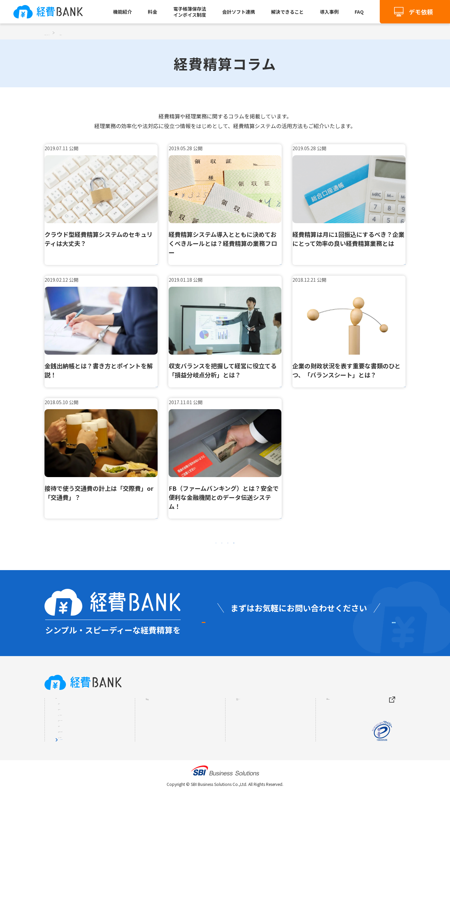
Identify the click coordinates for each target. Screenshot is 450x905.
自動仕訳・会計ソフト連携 (91, 802)
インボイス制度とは (170, 793)
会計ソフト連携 (238, 11)
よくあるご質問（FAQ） (265, 766)
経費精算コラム (255, 793)
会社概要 (337, 753)
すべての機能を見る (81, 850)
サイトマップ (343, 766)
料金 (152, 11)
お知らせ (247, 780)
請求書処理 (74, 814)
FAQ (359, 11)
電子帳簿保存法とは (170, 780)
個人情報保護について (353, 780)
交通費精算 (74, 765)
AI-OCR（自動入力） (85, 790)
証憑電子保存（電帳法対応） (93, 826)
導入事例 (329, 11)
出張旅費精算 (77, 778)
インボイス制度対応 (84, 838)
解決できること (287, 11)
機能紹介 (122, 11)
